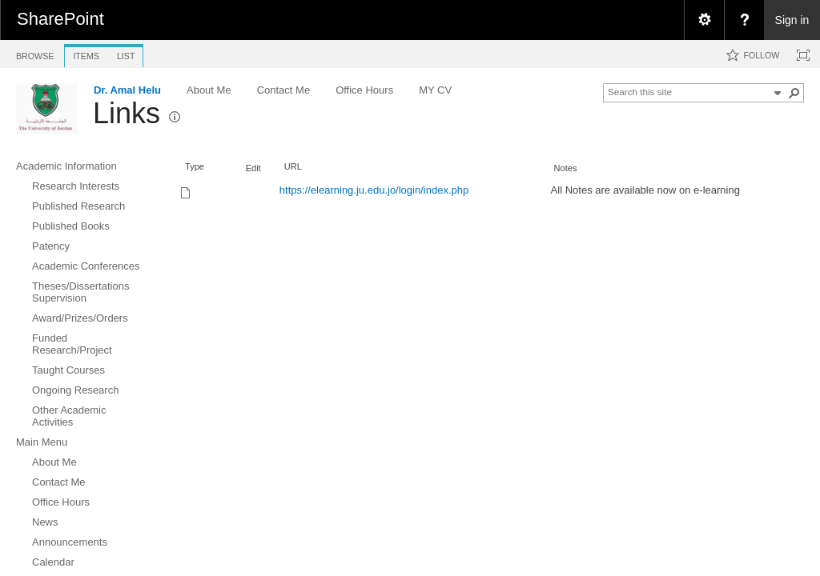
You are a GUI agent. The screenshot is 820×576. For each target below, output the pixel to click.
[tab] (34, 53)
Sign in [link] (792, 20)
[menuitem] (704, 20)
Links (126, 113)
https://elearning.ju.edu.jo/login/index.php (373, 190)
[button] (794, 93)
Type (194, 166)
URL (293, 166)
